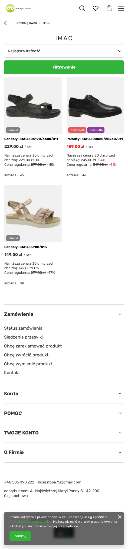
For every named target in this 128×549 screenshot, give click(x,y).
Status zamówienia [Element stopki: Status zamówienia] (23, 328)
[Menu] (122, 8)
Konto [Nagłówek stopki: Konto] (11, 394)
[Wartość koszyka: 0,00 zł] (109, 8)
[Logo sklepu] (17, 8)
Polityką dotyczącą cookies (30, 522)
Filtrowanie (64, 67)
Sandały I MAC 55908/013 (25, 247)
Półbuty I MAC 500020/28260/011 (95, 139)
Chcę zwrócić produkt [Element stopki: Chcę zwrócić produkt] (26, 355)
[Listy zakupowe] (95, 8)
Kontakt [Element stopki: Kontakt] (12, 372)
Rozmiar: (10, 175)
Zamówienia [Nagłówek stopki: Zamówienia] (19, 314)
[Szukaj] (82, 8)
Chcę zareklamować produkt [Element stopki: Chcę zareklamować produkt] (33, 346)
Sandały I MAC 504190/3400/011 (31, 139)
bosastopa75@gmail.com (59, 482)
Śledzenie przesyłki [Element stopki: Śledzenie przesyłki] (23, 337)
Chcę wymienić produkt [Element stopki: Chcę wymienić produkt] (28, 363)
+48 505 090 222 (19, 482)
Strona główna (27, 23)
